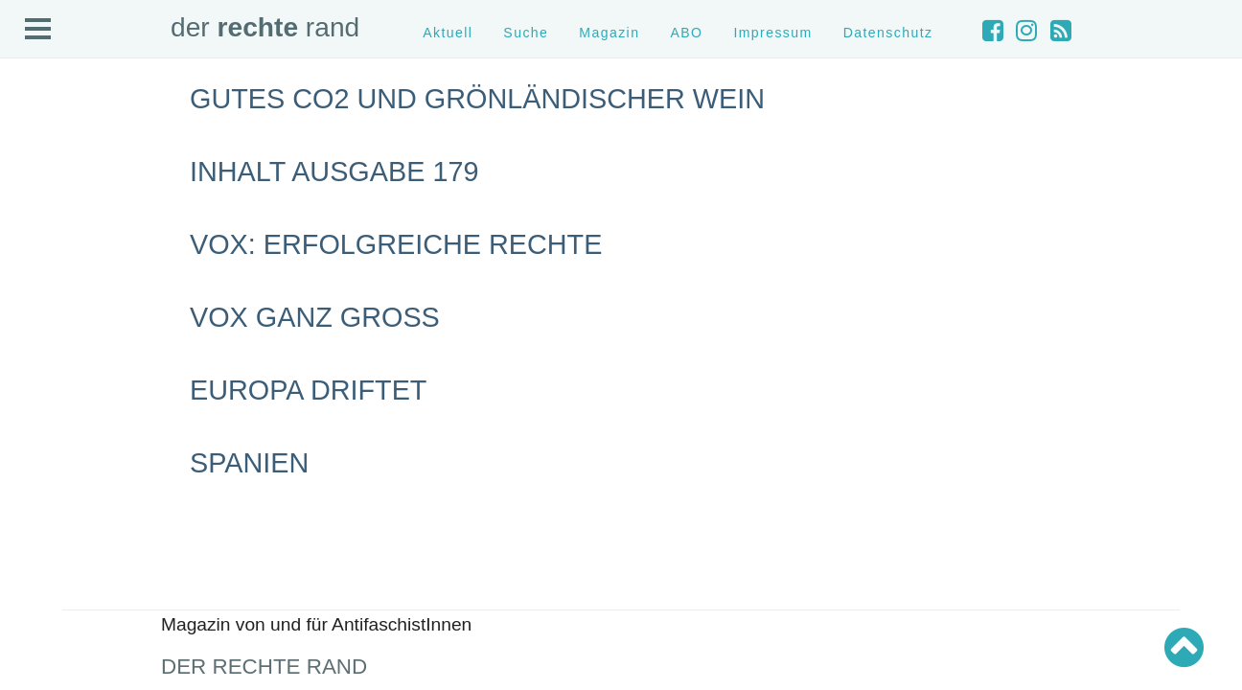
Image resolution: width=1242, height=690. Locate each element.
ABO (686, 32)
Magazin (609, 32)
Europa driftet (308, 390)
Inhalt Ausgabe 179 (334, 171)
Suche (525, 32)
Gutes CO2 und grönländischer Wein (477, 98)
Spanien (249, 463)
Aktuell (447, 32)
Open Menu (38, 30)
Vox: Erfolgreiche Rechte (396, 244)
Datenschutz (888, 32)
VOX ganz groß (315, 317)
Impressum (772, 32)
